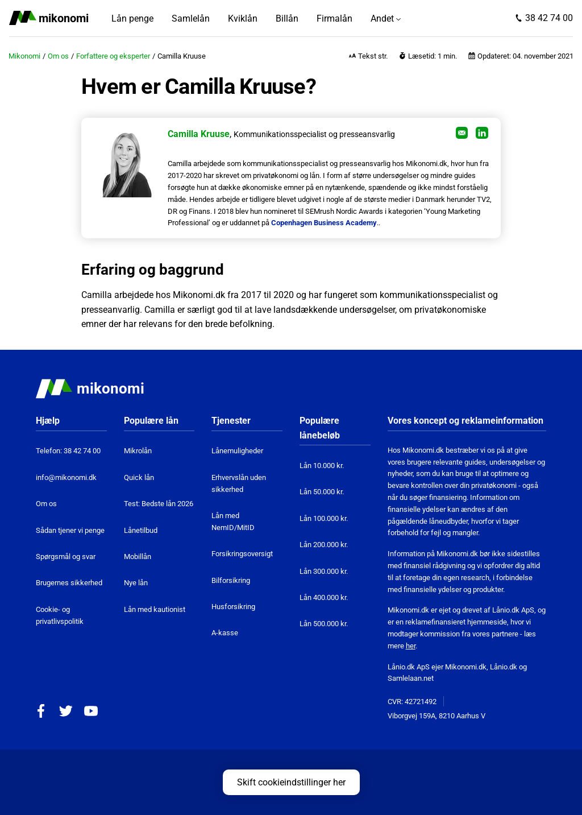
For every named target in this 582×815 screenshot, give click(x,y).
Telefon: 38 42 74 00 (68, 450)
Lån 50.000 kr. (322, 491)
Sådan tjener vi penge (70, 530)
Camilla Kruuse (199, 134)
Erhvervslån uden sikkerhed (238, 483)
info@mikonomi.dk (66, 477)
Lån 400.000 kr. (324, 597)
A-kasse (224, 632)
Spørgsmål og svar (65, 556)
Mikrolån (138, 450)
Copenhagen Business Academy (324, 222)
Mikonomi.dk (466, 667)
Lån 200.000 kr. (324, 544)
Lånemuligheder (237, 450)
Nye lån (136, 582)
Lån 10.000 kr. (322, 465)
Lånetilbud (140, 530)
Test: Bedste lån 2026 (158, 503)
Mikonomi (24, 56)
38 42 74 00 (549, 18)
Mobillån (137, 556)
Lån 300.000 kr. (324, 571)
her (410, 646)
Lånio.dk (503, 667)
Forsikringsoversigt (242, 553)
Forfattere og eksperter (113, 56)
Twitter (66, 711)
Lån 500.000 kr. (324, 623)
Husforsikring (233, 606)
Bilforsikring (230, 580)
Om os (58, 56)
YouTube (91, 711)
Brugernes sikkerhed (69, 582)
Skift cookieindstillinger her (291, 782)
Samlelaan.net (411, 678)
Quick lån (139, 477)
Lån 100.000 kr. (324, 518)
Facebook (41, 711)
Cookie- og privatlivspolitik (60, 615)
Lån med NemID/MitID (233, 521)
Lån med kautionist (154, 609)
